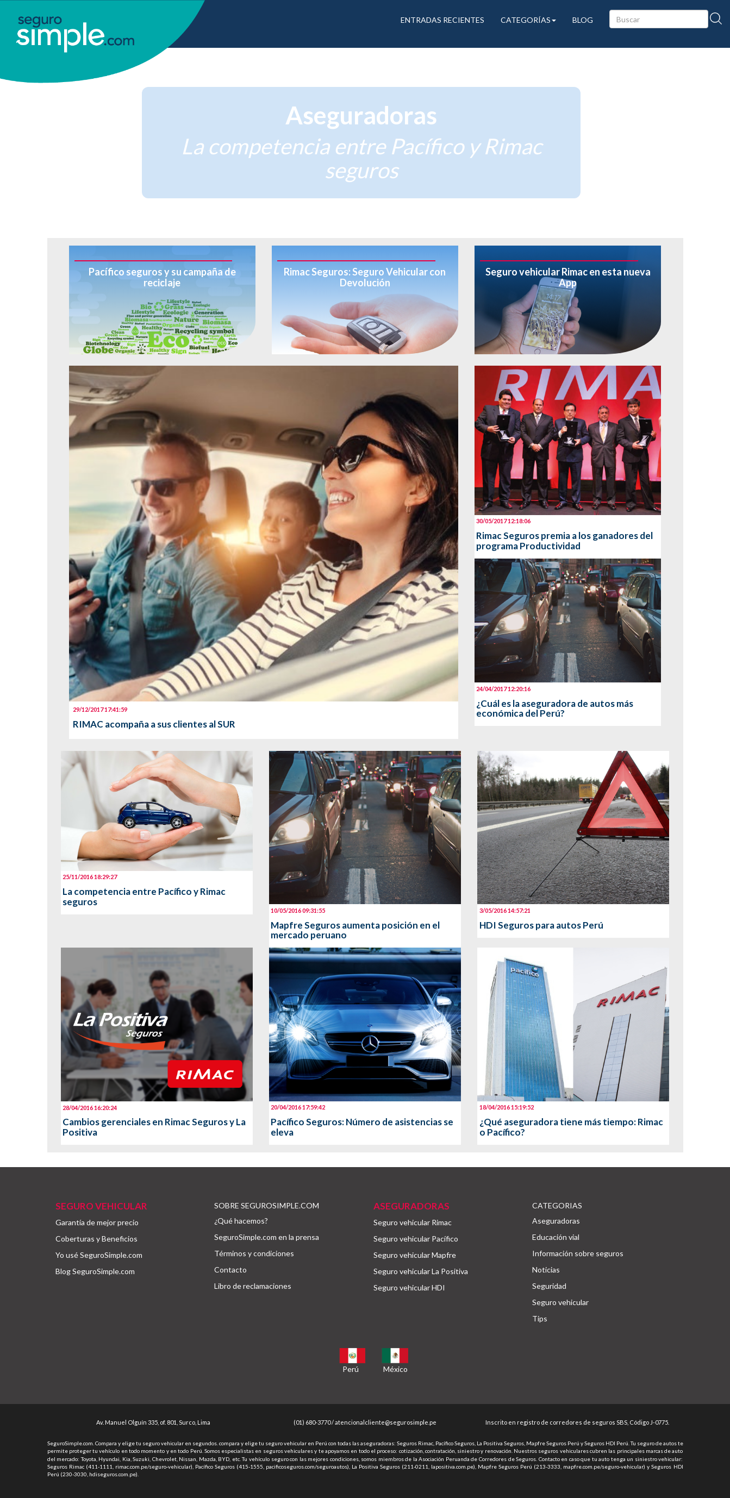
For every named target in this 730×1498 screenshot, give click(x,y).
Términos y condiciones (254, 1253)
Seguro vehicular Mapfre (414, 1254)
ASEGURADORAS (411, 1206)
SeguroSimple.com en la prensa (266, 1237)
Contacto (230, 1269)
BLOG (582, 19)
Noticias (546, 1269)
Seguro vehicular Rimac (412, 1222)
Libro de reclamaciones (252, 1285)
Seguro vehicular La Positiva (420, 1271)
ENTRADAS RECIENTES (442, 19)
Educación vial (555, 1237)
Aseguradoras (556, 1220)
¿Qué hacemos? (241, 1220)
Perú (350, 1369)
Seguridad (549, 1285)
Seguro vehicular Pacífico (415, 1238)
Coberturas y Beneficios (96, 1238)
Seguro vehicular (560, 1302)
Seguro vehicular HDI (409, 1287)
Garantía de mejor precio (97, 1222)
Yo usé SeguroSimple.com (98, 1254)
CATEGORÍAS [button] (528, 19)
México (395, 1369)
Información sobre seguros (577, 1253)
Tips (539, 1318)
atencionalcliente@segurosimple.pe (385, 1422)
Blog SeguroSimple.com (95, 1271)
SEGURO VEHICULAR (101, 1206)
